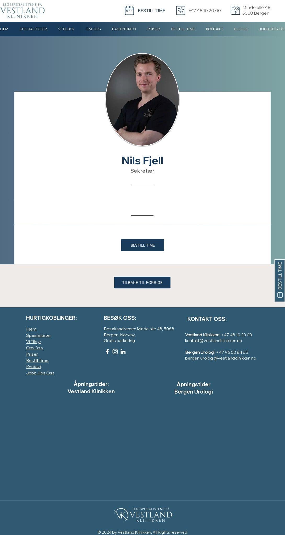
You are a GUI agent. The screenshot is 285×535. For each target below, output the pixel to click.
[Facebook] (107, 351)
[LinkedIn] (123, 351)
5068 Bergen (256, 13)
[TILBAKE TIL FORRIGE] (142, 282)
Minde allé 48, (256, 7)
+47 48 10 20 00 (236, 334)
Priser (32, 354)
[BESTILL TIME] (279, 280)
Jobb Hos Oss (40, 372)
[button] (66, 29)
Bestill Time (37, 360)
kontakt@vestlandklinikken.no (213, 340)
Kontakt (33, 366)
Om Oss (34, 347)
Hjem (31, 329)
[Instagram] (115, 351)
